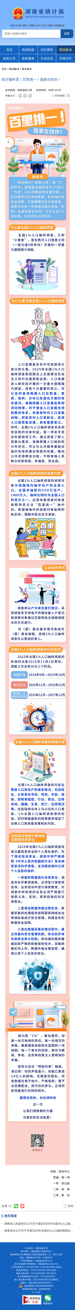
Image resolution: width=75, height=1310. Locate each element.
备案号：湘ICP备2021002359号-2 (36, 1283)
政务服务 (28, 58)
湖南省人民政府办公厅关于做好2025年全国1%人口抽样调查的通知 (38, 1223)
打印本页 (62, 95)
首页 (9, 49)
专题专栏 (65, 58)
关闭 (68, 1206)
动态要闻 (47, 49)
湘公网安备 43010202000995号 (36, 1286)
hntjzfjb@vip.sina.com (48, 1264)
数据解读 (65, 49)
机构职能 (28, 49)
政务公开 (9, 58)
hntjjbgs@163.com (43, 1261)
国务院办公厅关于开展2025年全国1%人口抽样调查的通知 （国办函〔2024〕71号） (38, 1230)
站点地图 (36, 1292)
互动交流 (47, 58)
